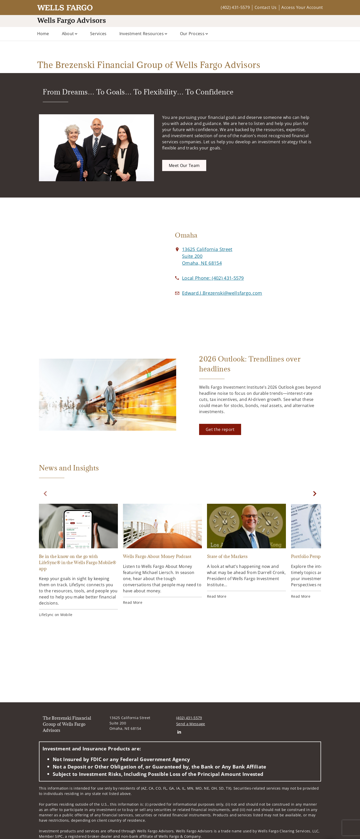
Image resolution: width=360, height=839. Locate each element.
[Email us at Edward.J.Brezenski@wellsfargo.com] (222, 293)
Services (98, 33)
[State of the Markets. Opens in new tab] (246, 551)
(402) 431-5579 (235, 7)
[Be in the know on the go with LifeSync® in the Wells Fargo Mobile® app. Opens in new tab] (78, 560)
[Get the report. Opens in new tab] (220, 429)
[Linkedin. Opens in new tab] (179, 732)
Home (43, 33)
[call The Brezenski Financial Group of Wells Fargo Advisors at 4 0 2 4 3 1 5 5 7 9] (213, 278)
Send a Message (190, 723)
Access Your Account (302, 7)
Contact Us (265, 7)
